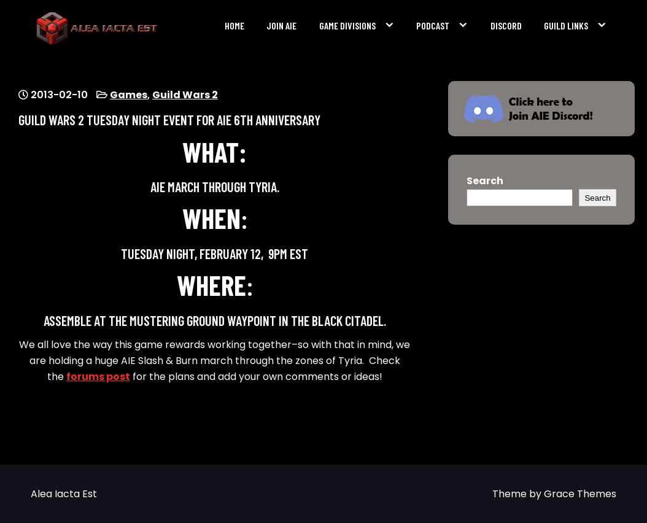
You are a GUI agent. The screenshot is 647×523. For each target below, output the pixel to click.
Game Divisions (347, 25)
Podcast (432, 25)
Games (128, 95)
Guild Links (566, 25)
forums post (98, 377)
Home (234, 25)
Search (485, 181)
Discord (506, 25)
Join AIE (281, 25)
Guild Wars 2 (185, 95)
